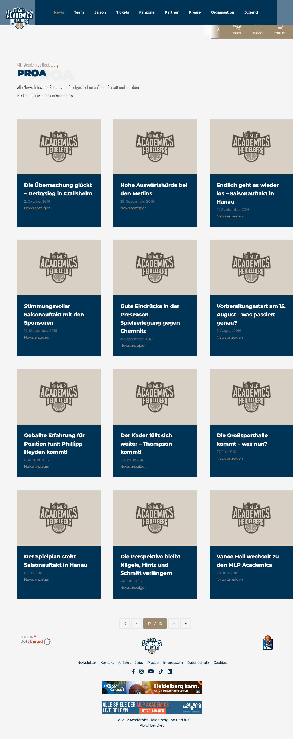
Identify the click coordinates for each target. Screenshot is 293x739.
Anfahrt (124, 663)
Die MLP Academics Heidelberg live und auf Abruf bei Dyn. (151, 723)
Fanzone (157, 15)
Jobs (139, 663)
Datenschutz (198, 663)
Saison (110, 15)
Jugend (261, 15)
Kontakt (107, 663)
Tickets (132, 15)
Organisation (232, 15)
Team (89, 15)
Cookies (220, 663)
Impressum (173, 663)
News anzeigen (37, 208)
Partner (182, 15)
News (69, 15)
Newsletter (86, 663)
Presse (205, 15)
